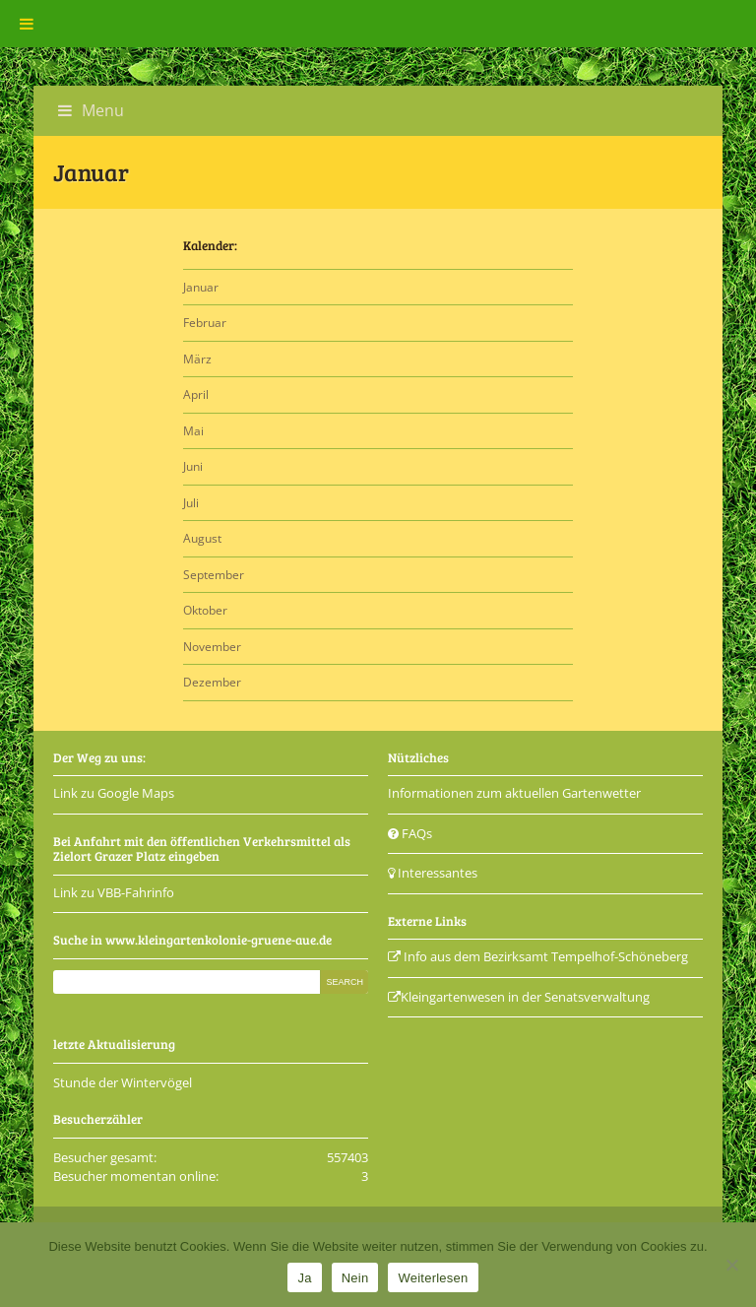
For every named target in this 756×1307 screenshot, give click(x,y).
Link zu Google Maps (113, 793)
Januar (201, 287)
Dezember (212, 682)
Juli (191, 502)
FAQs (410, 833)
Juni (193, 466)
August (202, 538)
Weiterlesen (433, 1278)
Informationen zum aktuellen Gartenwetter (514, 793)
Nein (355, 1278)
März (197, 359)
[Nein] (731, 1264)
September (213, 574)
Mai (193, 431)
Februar (204, 322)
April (196, 394)
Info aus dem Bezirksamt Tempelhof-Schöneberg (538, 956)
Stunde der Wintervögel (122, 1082)
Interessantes (432, 873)
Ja (304, 1278)
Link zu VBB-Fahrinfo (113, 892)
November (212, 646)
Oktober (205, 610)
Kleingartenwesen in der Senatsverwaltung (519, 997)
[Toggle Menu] (26, 23)
